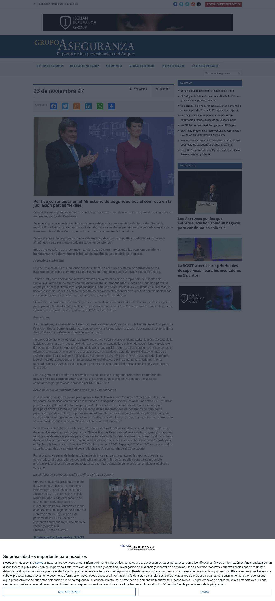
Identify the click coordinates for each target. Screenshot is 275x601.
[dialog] (137, 570)
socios (39, 562)
